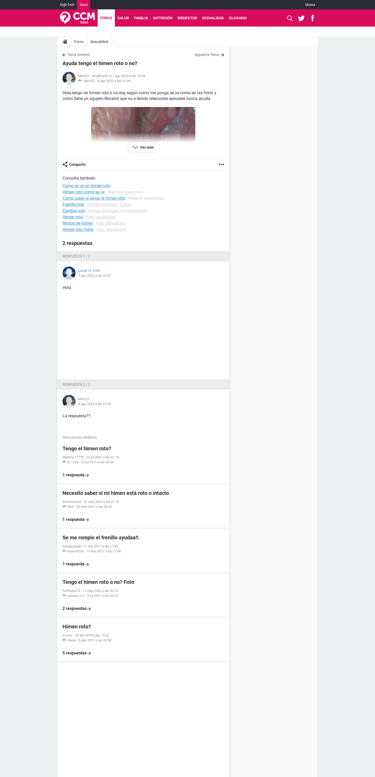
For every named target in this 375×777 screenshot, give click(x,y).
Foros (106, 18)
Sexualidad (213, 18)
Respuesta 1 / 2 (76, 256)
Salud (83, 5)
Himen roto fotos (78, 229)
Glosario (238, 18)
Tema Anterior (78, 55)
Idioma (310, 5)
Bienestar (187, 18)
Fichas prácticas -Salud (109, 204)
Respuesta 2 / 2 (76, 384)
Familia (141, 18)
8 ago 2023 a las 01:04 (113, 81)
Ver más (146, 147)
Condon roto (74, 210)
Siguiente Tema (207, 55)
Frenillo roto (73, 204)
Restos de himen (78, 223)
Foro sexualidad (100, 216)
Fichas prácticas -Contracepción (117, 210)
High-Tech (67, 5)
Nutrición (162, 18)
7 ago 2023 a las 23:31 (94, 275)
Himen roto (73, 216)
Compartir (77, 164)
